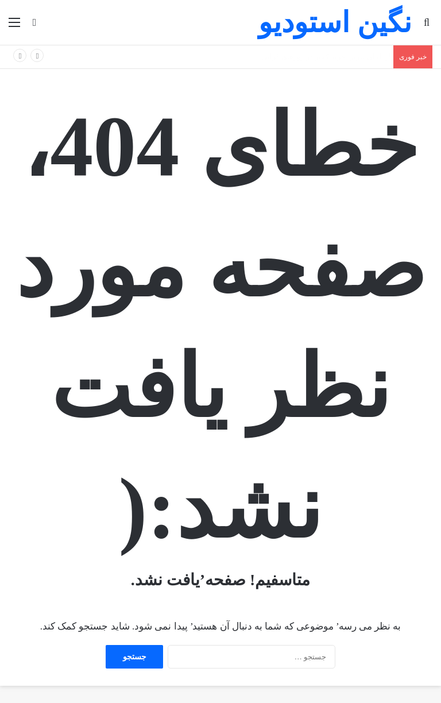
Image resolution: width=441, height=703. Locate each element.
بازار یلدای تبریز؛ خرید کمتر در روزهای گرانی (328, 56)
